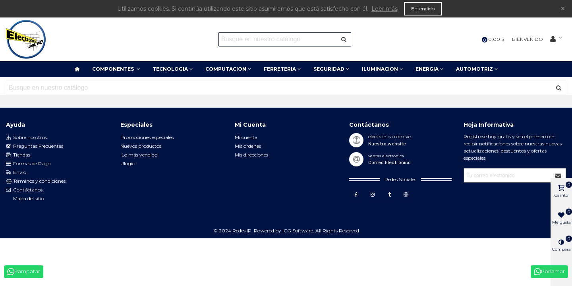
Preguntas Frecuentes (34, 146)
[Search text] (278, 39)
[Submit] (558, 175)
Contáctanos (24, 189)
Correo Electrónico (389, 162)
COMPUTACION (225, 69)
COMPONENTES (113, 69)
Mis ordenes (248, 146)
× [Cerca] (563, 8)
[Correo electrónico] (508, 175)
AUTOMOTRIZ (474, 69)
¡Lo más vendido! (139, 155)
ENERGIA (427, 69)
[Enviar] (344, 39)
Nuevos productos (140, 146)
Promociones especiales (147, 137)
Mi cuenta (246, 137)
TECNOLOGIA (170, 69)
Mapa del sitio (28, 198)
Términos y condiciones (36, 181)
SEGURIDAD (328, 69)
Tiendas (18, 154)
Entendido (423, 9)
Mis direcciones (251, 155)
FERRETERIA (280, 69)
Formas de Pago (28, 163)
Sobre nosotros (26, 137)
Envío (16, 172)
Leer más (384, 8)
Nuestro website (387, 144)
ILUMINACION (380, 69)
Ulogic (127, 163)
